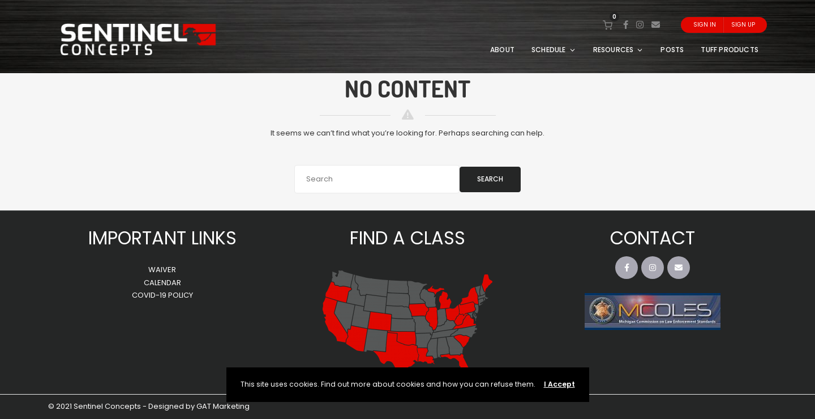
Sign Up (743, 24)
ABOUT (502, 49)
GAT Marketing (223, 406)
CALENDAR (162, 282)
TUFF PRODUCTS (729, 49)
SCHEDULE (553, 49)
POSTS (672, 49)
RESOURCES (618, 49)
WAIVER (162, 269)
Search (490, 179)
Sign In (704, 24)
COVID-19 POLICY (162, 295)
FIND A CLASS (407, 238)
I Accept (559, 384)
